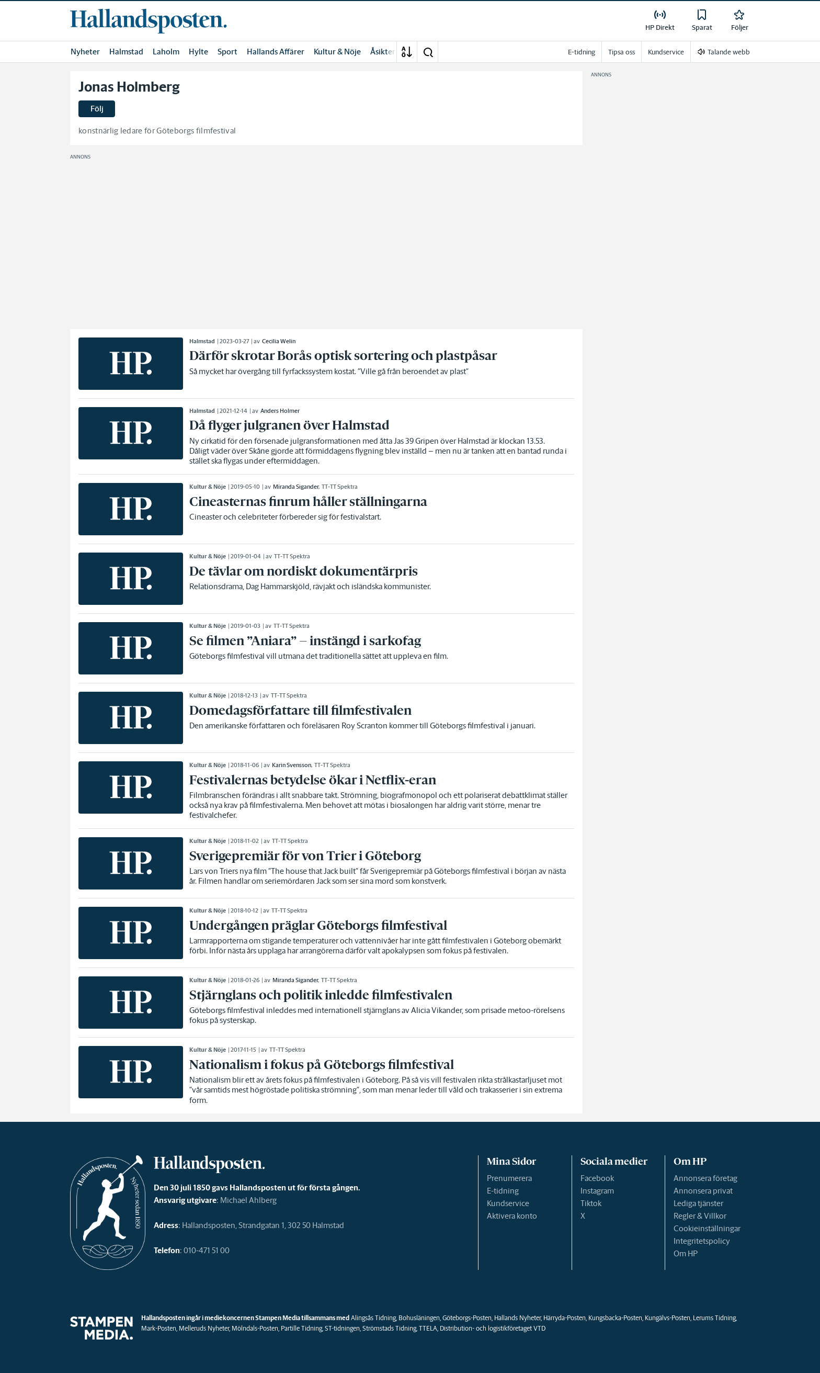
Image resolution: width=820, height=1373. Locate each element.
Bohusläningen (419, 1318)
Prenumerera (509, 1178)
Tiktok (590, 1203)
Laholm (166, 52)
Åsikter (382, 52)
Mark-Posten (158, 1328)
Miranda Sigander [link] (295, 486)
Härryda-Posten (564, 1318)
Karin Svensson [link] (291, 765)
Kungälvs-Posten (667, 1318)
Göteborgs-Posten (467, 1318)
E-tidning (503, 1191)
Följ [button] (97, 109)
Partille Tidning (301, 1328)
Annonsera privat (703, 1191)
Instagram (597, 1191)
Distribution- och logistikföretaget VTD (492, 1328)
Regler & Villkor (700, 1216)
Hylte (198, 52)
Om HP (686, 1253)
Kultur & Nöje (337, 52)
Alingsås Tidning (373, 1318)
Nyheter (85, 52)
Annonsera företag (705, 1178)
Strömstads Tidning (389, 1328)
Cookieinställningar (707, 1228)
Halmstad (126, 52)
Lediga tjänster (698, 1203)
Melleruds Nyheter (204, 1328)
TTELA (428, 1328)
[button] (428, 52)
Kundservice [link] (666, 52)
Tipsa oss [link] (621, 52)
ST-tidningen (342, 1328)
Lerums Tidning (714, 1318)
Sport (227, 52)
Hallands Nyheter (517, 1318)
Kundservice (508, 1203)
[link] (148, 20)
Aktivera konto (512, 1216)
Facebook (597, 1178)
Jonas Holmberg (129, 87)
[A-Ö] (407, 51)
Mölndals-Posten (255, 1328)
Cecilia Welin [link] (278, 341)
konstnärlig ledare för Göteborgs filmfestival (157, 131)
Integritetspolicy (702, 1241)
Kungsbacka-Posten (615, 1318)
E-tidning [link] (581, 52)
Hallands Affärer (275, 52)
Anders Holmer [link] (280, 410)
